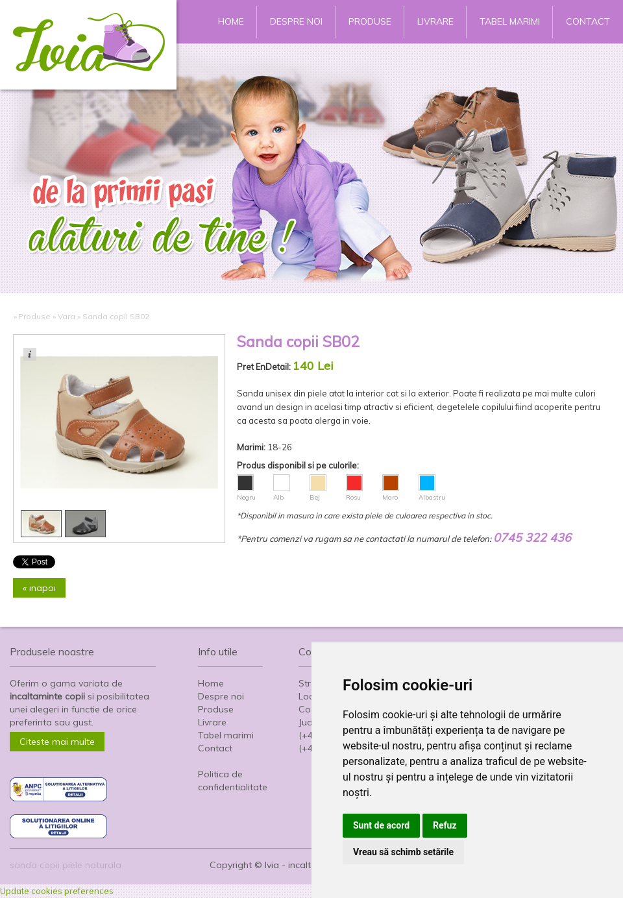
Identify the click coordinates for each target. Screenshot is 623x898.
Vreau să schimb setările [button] (403, 852)
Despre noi (296, 21)
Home (231, 21)
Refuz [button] (445, 825)
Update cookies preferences (57, 891)
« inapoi (39, 588)
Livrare (435, 21)
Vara (66, 316)
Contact (588, 21)
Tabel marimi (510, 21)
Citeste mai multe (57, 741)
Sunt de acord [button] (381, 825)
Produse (369, 21)
